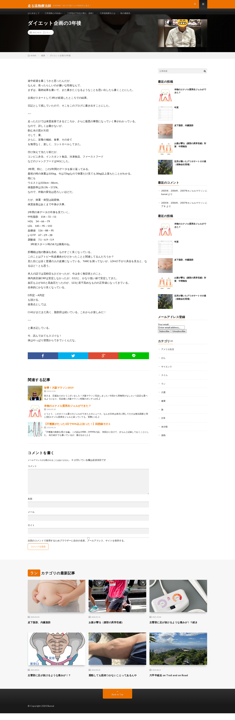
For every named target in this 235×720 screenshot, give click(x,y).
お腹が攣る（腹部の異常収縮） (110, 629)
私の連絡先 (138, 16)
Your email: (163, 330)
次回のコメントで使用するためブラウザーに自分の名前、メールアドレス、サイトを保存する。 (77, 547)
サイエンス (167, 372)
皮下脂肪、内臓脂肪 (183, 132)
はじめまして (34, 16)
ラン (48, 39)
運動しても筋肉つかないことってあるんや (117, 682)
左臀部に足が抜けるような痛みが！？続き (178, 629)
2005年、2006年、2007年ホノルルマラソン (184, 197)
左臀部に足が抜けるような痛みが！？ (53, 682)
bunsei (167, 200)
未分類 (164, 432)
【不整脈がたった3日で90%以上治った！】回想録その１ (77, 430)
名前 (30, 505)
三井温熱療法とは (118, 16)
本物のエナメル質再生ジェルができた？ (67, 412)
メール (31, 519)
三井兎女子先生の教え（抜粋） (88, 16)
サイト (31, 532)
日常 (163, 423)
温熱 (163, 440)
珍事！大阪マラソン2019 (58, 394)
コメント (32, 473)
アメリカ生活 (168, 355)
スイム (164, 381)
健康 (163, 406)
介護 (163, 398)
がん (163, 364)
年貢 (176, 114)
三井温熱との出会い (57, 16)
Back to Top (117, 701)
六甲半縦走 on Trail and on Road (171, 682)
